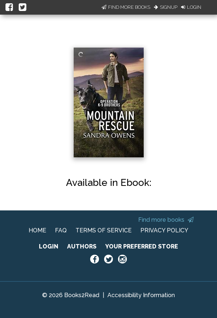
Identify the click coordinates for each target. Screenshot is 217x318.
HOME (37, 230)
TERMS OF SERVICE (104, 230)
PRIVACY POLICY (164, 230)
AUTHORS (81, 246)
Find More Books (126, 7)
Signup (165, 7)
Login (191, 7)
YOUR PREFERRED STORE (141, 246)
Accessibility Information (141, 295)
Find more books (166, 219)
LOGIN (48, 246)
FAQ (61, 230)
